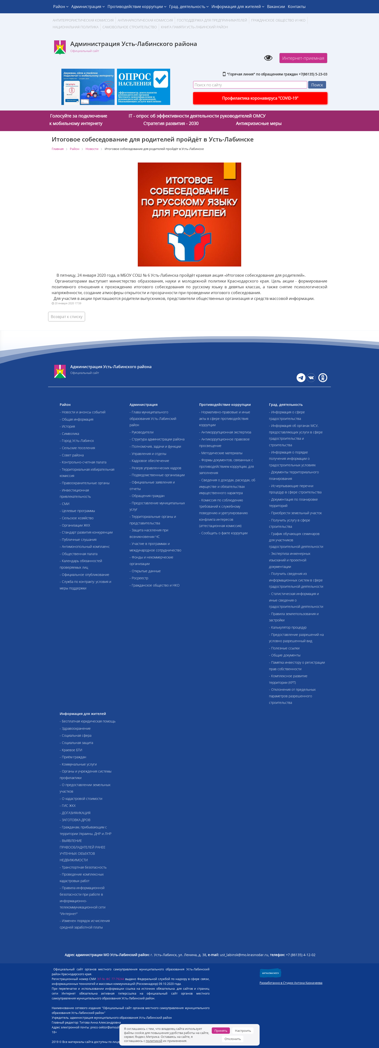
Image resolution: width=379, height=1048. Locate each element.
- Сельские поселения (77, 448)
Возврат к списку (66, 316)
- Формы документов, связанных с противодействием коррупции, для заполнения (226, 466)
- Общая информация (76, 419)
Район (60, 6)
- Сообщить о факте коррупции (223, 533)
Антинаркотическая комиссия (145, 20)
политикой (154, 1041)
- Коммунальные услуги (78, 764)
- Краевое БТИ (71, 750)
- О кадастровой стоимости (81, 798)
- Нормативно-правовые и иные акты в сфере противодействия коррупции (224, 418)
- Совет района (72, 455)
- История (67, 426)
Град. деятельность (189, 6)
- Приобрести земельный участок (295, 513)
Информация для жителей (237, 6)
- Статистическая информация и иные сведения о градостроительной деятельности (296, 600)
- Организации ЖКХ (75, 525)
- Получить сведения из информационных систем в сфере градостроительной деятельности (296, 580)
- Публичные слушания (78, 539)
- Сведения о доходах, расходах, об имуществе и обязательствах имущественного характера (227, 486)
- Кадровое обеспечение (149, 460)
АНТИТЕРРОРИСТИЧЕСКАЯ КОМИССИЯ (83, 20)
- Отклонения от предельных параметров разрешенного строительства (292, 696)
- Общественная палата (78, 553)
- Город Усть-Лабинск (77, 440)
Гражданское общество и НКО (278, 20)
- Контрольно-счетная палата (83, 462)
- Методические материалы (220, 453)
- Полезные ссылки (284, 648)
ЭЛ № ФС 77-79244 (110, 979)
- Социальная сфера (75, 735)
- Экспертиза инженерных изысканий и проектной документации (289, 560)
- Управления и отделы (148, 453)
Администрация (88, 6)
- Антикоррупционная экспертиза (225, 432)
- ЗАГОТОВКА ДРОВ (75, 820)
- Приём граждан (73, 757)
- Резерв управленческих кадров (155, 468)
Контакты (297, 6)
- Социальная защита (76, 742)
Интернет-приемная (303, 58)
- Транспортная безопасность (83, 867)
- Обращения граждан (147, 495)
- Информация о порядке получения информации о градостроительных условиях (292, 458)
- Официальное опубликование (84, 574)
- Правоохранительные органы (84, 483)
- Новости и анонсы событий (82, 412)
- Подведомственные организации (157, 475)
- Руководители (141, 432)
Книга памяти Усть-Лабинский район (194, 27)
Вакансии (276, 6)
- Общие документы (284, 655)
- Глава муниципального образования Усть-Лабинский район (153, 418)
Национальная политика (75, 27)
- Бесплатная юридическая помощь (88, 721)
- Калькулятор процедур (287, 627)
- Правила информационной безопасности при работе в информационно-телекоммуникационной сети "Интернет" (82, 900)
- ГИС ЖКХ (68, 805)
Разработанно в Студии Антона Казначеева (291, 983)
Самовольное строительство (129, 27)
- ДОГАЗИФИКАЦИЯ (75, 812)
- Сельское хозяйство (77, 518)
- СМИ (64, 503)
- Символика (69, 433)
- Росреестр (139, 578)
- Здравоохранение (75, 728)
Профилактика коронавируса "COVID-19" (260, 98)
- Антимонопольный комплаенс (85, 546)
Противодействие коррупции (137, 6)
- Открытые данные (145, 571)
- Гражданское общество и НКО (155, 585)
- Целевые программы (77, 510)
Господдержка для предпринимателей (212, 20)
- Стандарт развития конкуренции (86, 532)
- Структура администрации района (157, 439)
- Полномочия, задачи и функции (155, 446)
